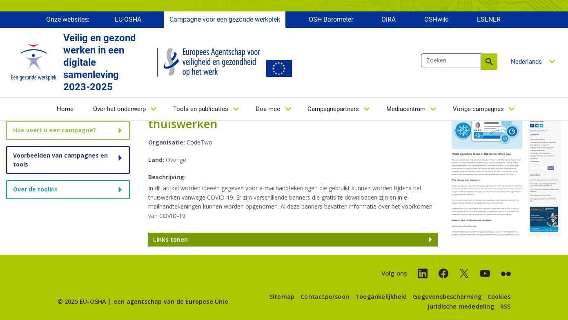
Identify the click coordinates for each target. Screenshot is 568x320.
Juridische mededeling (461, 306)
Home (65, 109)
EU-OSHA (128, 19)
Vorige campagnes (478, 109)
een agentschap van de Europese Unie (171, 301)
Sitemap (282, 296)
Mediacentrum (405, 109)
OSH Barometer (331, 19)
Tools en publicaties (200, 109)
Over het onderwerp (119, 109)
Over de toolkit (35, 189)
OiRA (388, 19)
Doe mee (268, 109)
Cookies (499, 296)
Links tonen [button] (170, 239)
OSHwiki (436, 19)
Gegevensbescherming (447, 296)
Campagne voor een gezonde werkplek (224, 19)
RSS (505, 306)
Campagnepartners (333, 109)
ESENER (489, 19)
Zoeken (489, 61)
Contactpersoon (325, 296)
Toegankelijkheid (381, 296)
